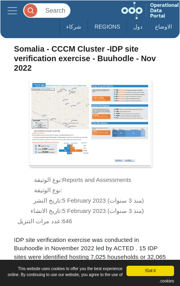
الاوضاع (163, 26)
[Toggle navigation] (12, 10)
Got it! (150, 271)
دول (137, 26)
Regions (107, 26)
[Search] (47, 10)
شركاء (73, 26)
